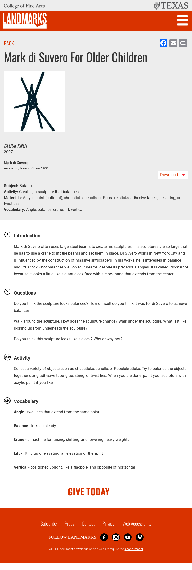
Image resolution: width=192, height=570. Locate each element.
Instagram (116, 537)
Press (69, 523)
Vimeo (140, 537)
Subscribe (49, 523)
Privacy (108, 523)
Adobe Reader (134, 549)
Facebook (104, 537)
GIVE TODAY (89, 491)
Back (9, 43)
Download (169, 174)
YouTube (128, 537)
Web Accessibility (137, 523)
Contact (88, 523)
